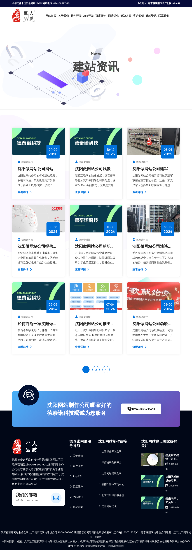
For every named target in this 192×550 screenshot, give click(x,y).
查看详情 (25, 192)
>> (106, 369)
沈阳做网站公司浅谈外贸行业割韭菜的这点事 (152, 246)
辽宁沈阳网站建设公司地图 (156, 532)
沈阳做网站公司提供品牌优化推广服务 (37, 246)
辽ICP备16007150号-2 (126, 532)
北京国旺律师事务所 (111, 495)
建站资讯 (151, 16)
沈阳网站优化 (107, 506)
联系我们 (163, 16)
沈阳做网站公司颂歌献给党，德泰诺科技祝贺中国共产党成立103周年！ (152, 323)
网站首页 (51, 16)
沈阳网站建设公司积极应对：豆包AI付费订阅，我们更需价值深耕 (172, 478)
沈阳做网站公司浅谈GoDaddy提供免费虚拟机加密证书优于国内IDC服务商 (95, 168)
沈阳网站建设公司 (110, 473)
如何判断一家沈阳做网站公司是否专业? (37, 323)
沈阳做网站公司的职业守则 (94, 246)
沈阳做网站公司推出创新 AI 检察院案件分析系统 (95, 323)
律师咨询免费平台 (110, 462)
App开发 (88, 16)
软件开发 (76, 16)
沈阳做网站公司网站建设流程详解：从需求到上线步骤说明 (37, 168)
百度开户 (100, 16)
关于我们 (63, 16)
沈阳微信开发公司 (110, 451)
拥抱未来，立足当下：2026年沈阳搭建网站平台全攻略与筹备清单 (172, 500)
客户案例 (138, 16)
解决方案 (126, 16)
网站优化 (113, 16)
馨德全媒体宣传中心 (111, 484)
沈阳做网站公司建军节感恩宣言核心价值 (152, 168)
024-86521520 (141, 409)
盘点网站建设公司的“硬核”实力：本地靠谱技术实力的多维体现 (172, 457)
